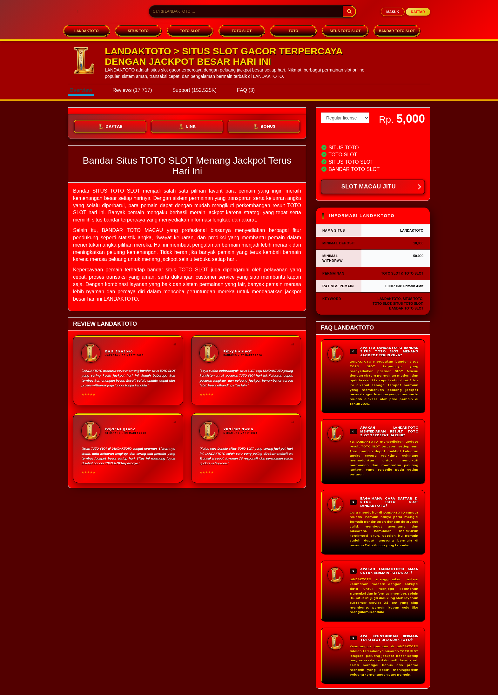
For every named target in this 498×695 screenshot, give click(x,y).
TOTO (293, 31)
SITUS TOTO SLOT (345, 31)
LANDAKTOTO (86, 31)
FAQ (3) (246, 90)
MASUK (392, 12)
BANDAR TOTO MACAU (132, 230)
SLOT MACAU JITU (381, 187)
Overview (81, 90)
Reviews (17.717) (132, 90)
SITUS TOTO (138, 31)
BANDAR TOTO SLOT (397, 31)
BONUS (264, 126)
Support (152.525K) (194, 90)
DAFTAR (418, 12)
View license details (339, 134)
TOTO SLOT (190, 31)
